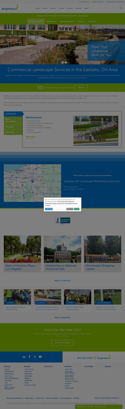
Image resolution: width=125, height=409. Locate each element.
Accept (76, 209)
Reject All (70, 209)
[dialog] (62, 204)
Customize (49, 209)
